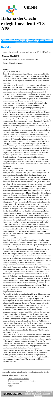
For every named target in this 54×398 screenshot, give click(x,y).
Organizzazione (31, 392)
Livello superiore (32, 40)
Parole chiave (13, 383)
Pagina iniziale (33, 42)
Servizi (28, 394)
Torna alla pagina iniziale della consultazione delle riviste (25, 372)
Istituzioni (46, 394)
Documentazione (44, 392)
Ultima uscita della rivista (18, 379)
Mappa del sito (46, 40)
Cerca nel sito (20, 42)
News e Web (36, 394)
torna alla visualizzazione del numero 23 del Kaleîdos (27, 52)
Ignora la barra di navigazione (13, 40)
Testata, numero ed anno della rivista (23, 381)
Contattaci (38, 396)
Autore (10, 386)
